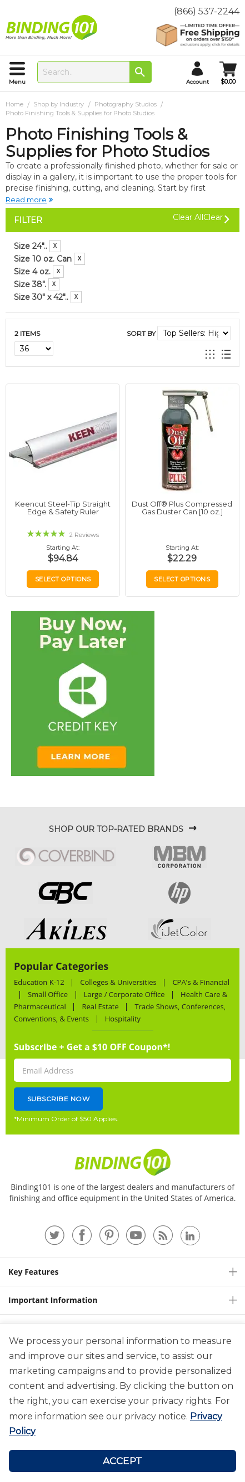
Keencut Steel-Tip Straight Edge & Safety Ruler (63, 507)
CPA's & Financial (200, 982)
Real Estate (100, 1006)
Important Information (52, 1300)
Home (15, 104)
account (197, 81)
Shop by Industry (59, 104)
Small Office (48, 994)
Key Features (33, 1271)
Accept (123, 1460)
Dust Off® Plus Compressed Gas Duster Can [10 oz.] (182, 507)
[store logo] (54, 27)
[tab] (122, 260)
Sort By (141, 333)
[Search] (140, 72)
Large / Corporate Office (124, 994)
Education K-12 (39, 982)
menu (17, 81)
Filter (28, 220)
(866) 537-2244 (206, 11)
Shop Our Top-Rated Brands (116, 829)
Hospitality (123, 1019)
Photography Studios (126, 104)
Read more (26, 199)
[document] (122, 1386)
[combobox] (94, 72)
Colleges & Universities (118, 982)
